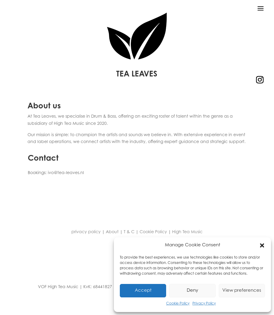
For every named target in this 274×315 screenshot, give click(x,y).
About (112, 232)
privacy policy (86, 232)
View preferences (241, 290)
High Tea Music (187, 232)
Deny (192, 290)
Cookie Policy (177, 303)
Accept (143, 290)
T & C (129, 232)
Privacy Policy (204, 303)
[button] (262, 245)
